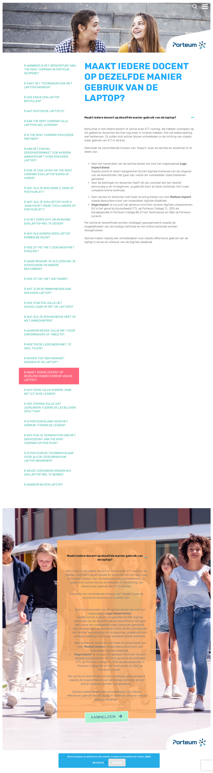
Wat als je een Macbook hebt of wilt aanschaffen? (50, 318)
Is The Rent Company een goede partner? (49, 136)
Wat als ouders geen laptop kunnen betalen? (47, 235)
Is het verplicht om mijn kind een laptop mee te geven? (47, 221)
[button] (139, 118)
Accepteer (117, 762)
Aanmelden (106, 717)
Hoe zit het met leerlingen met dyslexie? (49, 249)
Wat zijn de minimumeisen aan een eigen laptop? (47, 290)
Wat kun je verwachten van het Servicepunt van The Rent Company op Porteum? (50, 439)
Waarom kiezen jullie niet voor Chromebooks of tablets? (49, 332)
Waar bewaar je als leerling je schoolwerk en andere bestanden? (50, 265)
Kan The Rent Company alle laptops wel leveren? (46, 123)
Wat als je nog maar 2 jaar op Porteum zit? (49, 190)
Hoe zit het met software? (46, 279)
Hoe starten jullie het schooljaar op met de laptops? (48, 304)
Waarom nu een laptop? (43, 484)
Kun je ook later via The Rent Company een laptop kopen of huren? (48, 174)
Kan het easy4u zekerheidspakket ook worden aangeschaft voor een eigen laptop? (47, 154)
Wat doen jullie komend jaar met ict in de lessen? (47, 391)
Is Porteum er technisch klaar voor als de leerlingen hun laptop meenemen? (49, 456)
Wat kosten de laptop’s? (44, 111)
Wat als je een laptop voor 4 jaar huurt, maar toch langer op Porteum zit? (50, 205)
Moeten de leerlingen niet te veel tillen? (47, 346)
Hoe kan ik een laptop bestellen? (41, 99)
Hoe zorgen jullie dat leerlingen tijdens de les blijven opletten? (50, 407)
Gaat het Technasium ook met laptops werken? (48, 85)
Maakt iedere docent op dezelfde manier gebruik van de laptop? (48, 376)
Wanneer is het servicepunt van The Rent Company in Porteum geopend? (49, 69)
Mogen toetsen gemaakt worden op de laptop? (44, 360)
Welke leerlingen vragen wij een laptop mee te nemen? (47, 472)
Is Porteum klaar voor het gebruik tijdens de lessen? (46, 423)
